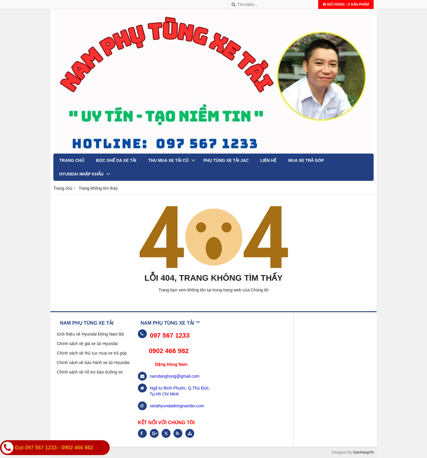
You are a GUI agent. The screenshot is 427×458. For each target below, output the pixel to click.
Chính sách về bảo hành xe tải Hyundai (93, 362)
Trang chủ (71, 160)
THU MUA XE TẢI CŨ (168, 160)
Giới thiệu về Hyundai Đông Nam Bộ (90, 334)
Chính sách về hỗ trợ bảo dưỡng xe (90, 372)
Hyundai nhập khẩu (81, 174)
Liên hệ (268, 160)
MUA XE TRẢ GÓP (306, 160)
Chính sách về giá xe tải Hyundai (87, 343)
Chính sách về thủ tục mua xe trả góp (92, 353)
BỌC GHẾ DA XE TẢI (116, 160)
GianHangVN (363, 452)
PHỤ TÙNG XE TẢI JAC (226, 160)
